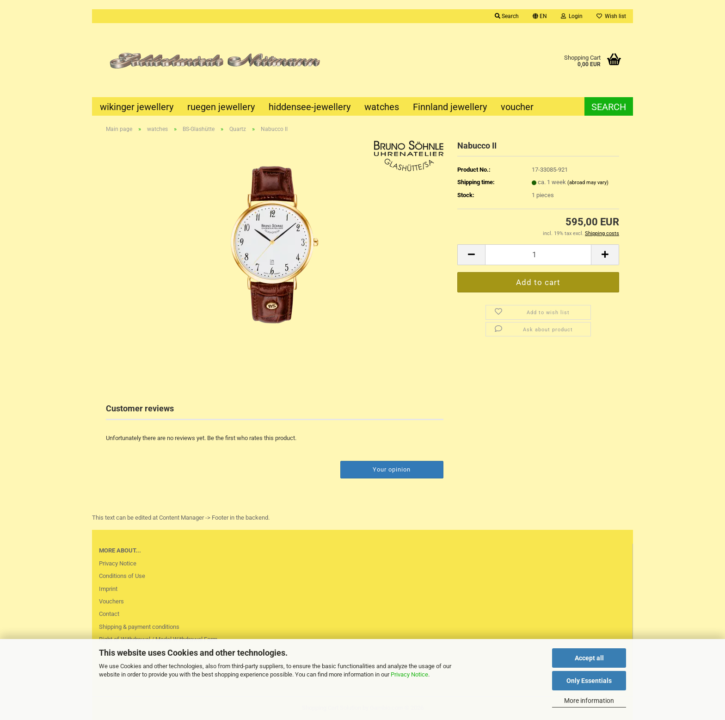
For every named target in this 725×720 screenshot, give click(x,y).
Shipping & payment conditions (139, 626)
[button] (540, 16)
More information (589, 700)
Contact (109, 613)
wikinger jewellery (136, 106)
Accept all (589, 658)
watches (381, 106)
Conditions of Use (122, 575)
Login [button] (572, 16)
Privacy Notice (409, 674)
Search (608, 106)
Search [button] (507, 16)
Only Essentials (589, 680)
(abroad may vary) (587, 183)
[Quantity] (538, 254)
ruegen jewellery (221, 106)
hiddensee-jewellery (309, 106)
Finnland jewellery (450, 106)
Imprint (108, 588)
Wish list (611, 16)
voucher (517, 106)
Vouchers (111, 601)
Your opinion (392, 469)
